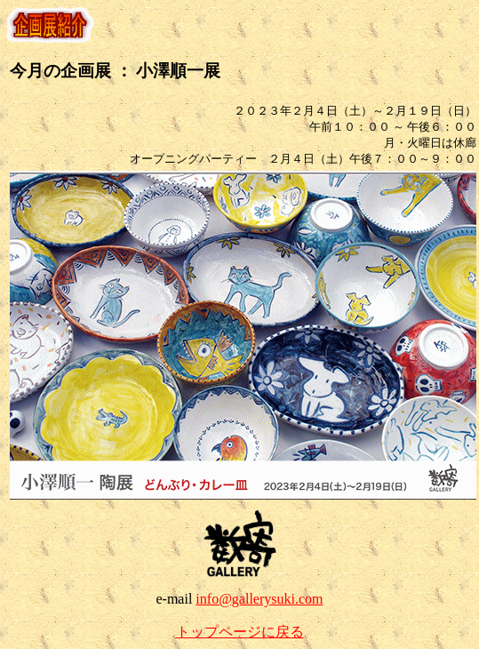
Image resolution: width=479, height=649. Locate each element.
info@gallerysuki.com (259, 598)
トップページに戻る (240, 631)
